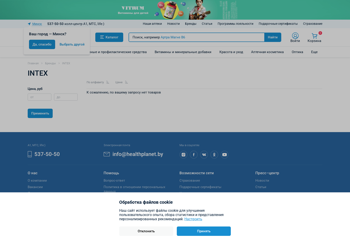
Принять (203, 231)
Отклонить (146, 231)
